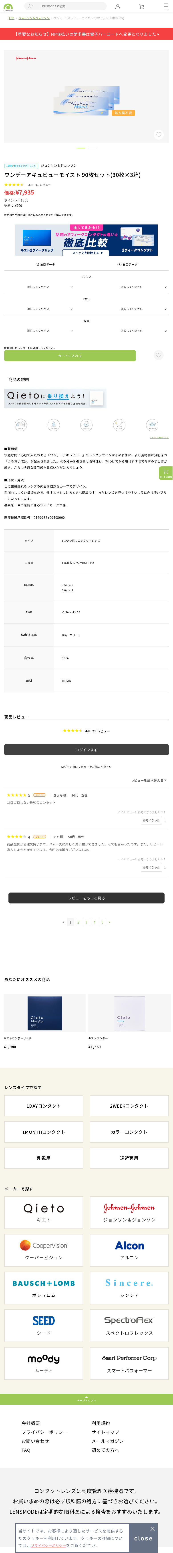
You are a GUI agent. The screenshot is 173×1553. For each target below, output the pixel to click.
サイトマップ (107, 1434)
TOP (11, 18)
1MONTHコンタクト (43, 1132)
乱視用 (44, 1158)
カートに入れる (70, 355)
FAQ (27, 1455)
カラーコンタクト (129, 1132)
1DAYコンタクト (43, 1105)
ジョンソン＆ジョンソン (34, 18)
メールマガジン (110, 1445)
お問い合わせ (37, 1445)
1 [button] (80, 149)
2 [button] (92, 149)
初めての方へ (107, 1455)
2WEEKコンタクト (129, 1105)
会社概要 (32, 1424)
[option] (45, 1022)
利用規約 (102, 1424)
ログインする (86, 749)
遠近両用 (129, 1158)
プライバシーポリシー (48, 1434)
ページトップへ (87, 1400)
